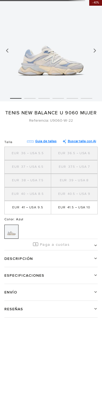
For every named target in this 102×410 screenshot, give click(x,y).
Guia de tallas (42, 141)
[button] (28, 153)
